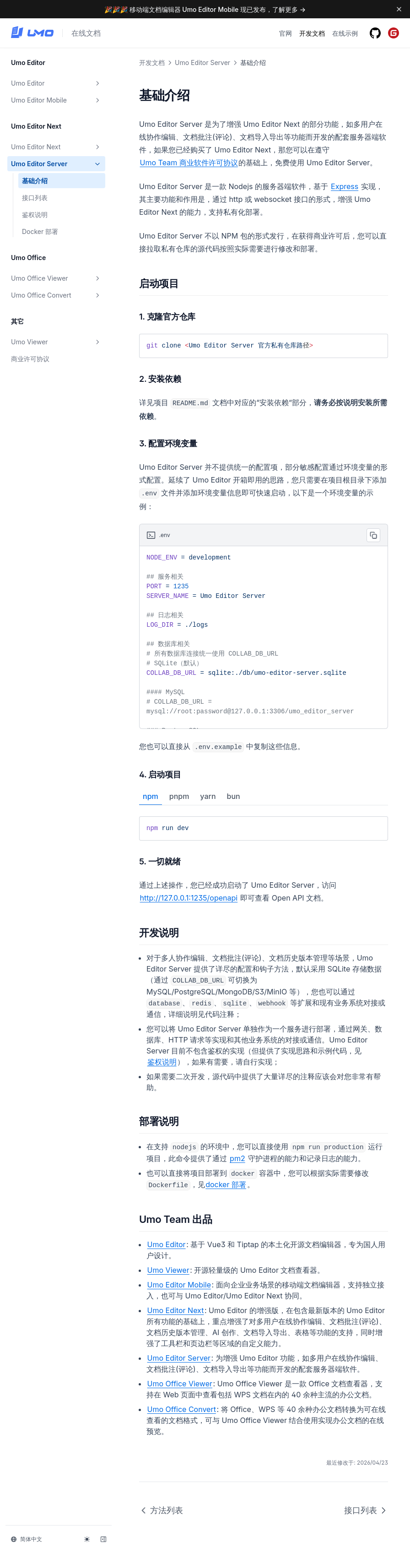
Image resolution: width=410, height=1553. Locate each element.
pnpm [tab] (179, 796)
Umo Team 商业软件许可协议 (189, 162)
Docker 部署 (40, 231)
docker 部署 (225, 1184)
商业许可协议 (30, 359)
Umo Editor (56, 83)
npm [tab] (150, 796)
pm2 (237, 1158)
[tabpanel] (263, 828)
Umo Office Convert (56, 295)
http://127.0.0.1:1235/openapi (189, 897)
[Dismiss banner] (399, 9)
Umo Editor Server (56, 164)
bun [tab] (233, 796)
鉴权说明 (35, 214)
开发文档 (312, 33)
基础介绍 (35, 181)
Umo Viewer (56, 342)
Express (344, 186)
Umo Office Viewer (56, 278)
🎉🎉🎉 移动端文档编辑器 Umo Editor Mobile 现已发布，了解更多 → (205, 9)
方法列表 (161, 1510)
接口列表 (35, 197)
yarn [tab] (208, 796)
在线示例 (345, 33)
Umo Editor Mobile (56, 100)
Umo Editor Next (56, 147)
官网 (285, 33)
